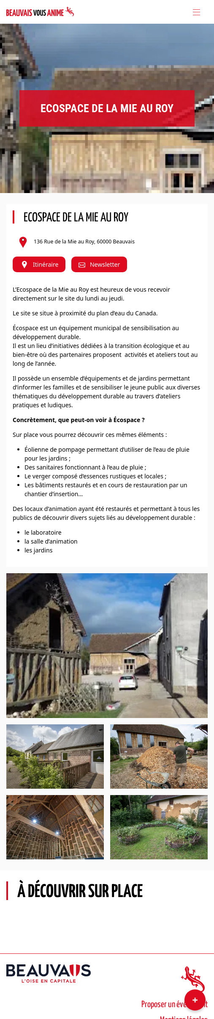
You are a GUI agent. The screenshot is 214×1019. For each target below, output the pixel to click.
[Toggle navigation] (196, 12)
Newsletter (99, 264)
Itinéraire (39, 264)
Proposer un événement (174, 1004)
